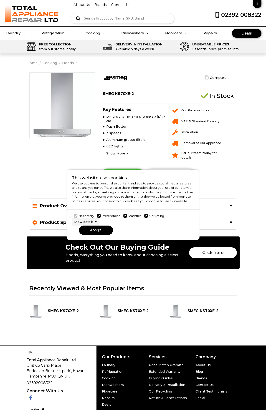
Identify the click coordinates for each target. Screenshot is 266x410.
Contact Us (204, 385)
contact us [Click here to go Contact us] (120, 4)
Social (200, 398)
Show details (84, 222)
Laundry (15, 33)
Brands (201, 378)
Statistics (134, 216)
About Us (203, 365)
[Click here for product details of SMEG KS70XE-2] (63, 311)
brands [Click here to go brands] (100, 4)
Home (32, 63)
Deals (246, 33)
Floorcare (176, 33)
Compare (218, 77)
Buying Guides (161, 378)
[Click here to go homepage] (32, 11)
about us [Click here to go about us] (81, 4)
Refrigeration (55, 33)
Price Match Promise (166, 365)
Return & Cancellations (168, 398)
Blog (199, 372)
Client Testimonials (211, 391)
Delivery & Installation (167, 385)
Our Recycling (160, 391)
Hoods (68, 63)
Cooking (95, 33)
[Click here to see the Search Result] (78, 18)
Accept (95, 230)
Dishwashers (135, 33)
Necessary (86, 216)
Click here (213, 252)
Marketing (156, 216)
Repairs (210, 33)
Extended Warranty (164, 372)
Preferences (111, 216)
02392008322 (40, 383)
